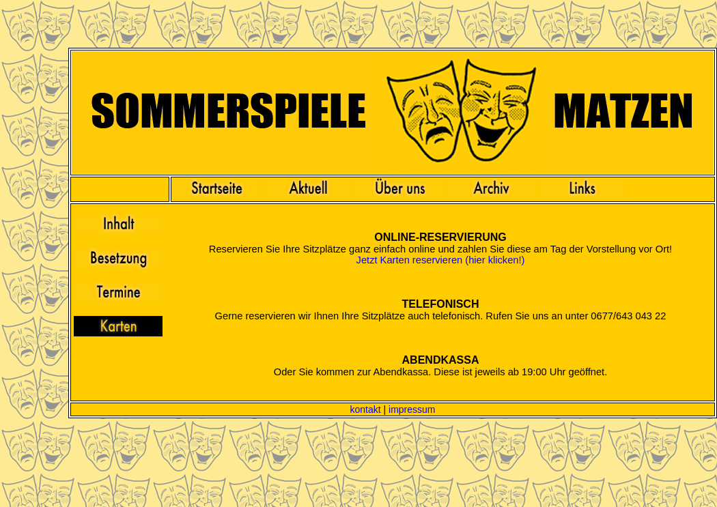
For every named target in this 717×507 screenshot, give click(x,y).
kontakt (365, 409)
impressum (412, 409)
